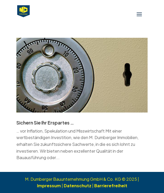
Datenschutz (77, 185)
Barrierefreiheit (110, 185)
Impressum (49, 185)
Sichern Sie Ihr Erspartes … (45, 123)
